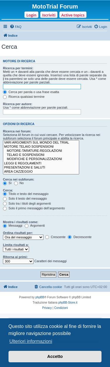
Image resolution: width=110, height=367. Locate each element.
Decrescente (80, 237)
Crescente (55, 237)
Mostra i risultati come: (20, 222)
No (19, 183)
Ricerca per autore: (17, 104)
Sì (7, 183)
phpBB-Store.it (67, 302)
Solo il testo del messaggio (25, 198)
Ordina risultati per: (18, 233)
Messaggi (12, 225)
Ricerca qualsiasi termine (24, 96)
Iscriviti (48, 15)
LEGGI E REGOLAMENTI (41, 163)
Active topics (72, 15)
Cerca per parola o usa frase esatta (31, 92)
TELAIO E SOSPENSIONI (41, 155)
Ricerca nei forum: (17, 131)
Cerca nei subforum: (18, 179)
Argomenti (35, 225)
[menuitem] (15, 26)
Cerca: (8, 190)
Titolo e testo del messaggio (25, 194)
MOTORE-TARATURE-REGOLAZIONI (41, 151)
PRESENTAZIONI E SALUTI (41, 168)
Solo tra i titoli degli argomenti (27, 203)
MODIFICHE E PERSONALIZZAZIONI (41, 159)
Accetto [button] (55, 356)
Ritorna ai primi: (15, 257)
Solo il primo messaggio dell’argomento (34, 208)
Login (31, 15)
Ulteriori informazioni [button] (30, 341)
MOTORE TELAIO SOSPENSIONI (41, 147)
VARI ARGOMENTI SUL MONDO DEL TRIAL (41, 143)
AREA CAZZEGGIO (41, 172)
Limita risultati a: (16, 245)
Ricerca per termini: (18, 68)
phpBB (39, 297)
